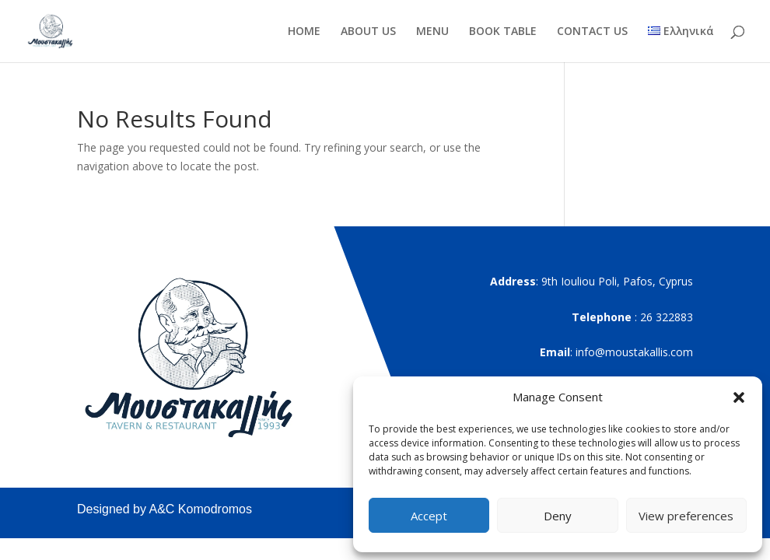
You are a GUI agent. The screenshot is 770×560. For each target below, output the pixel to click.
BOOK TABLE (503, 32)
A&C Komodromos (201, 509)
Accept (429, 515)
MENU (432, 32)
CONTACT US (592, 32)
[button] (739, 397)
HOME (304, 32)
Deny (558, 515)
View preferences (686, 515)
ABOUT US (368, 32)
